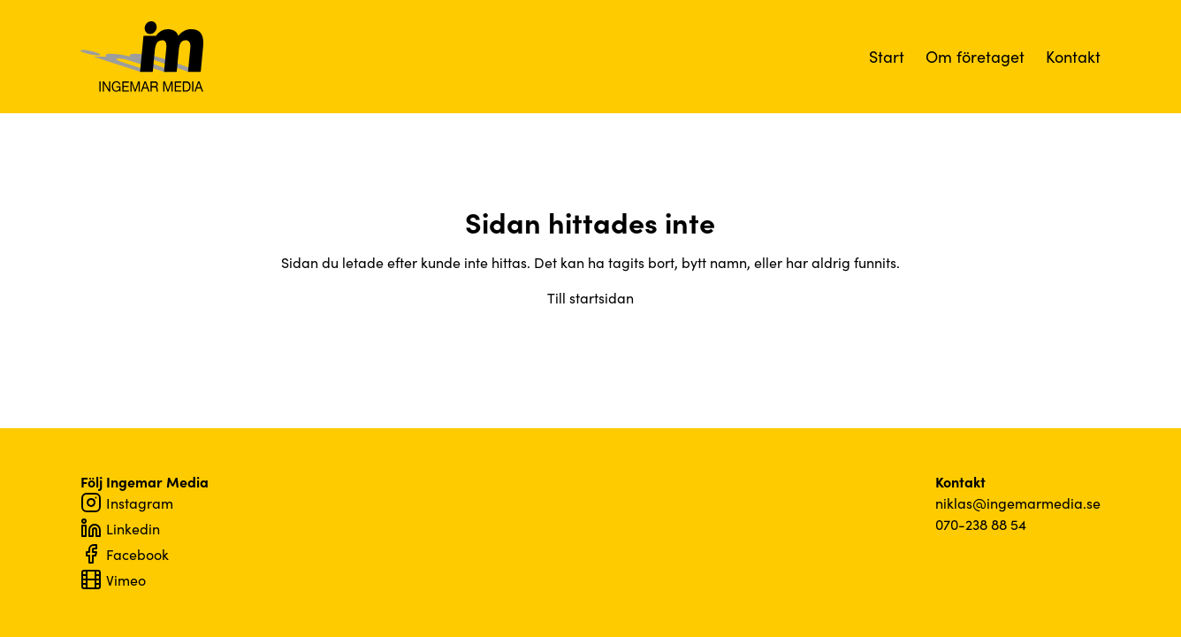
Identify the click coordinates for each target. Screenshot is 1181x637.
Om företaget (975, 56)
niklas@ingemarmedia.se (1018, 502)
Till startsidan (590, 297)
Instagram (126, 502)
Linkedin (120, 528)
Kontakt (1073, 56)
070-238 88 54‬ (980, 523)
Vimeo (113, 579)
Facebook (124, 553)
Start (886, 56)
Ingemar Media (142, 56)
